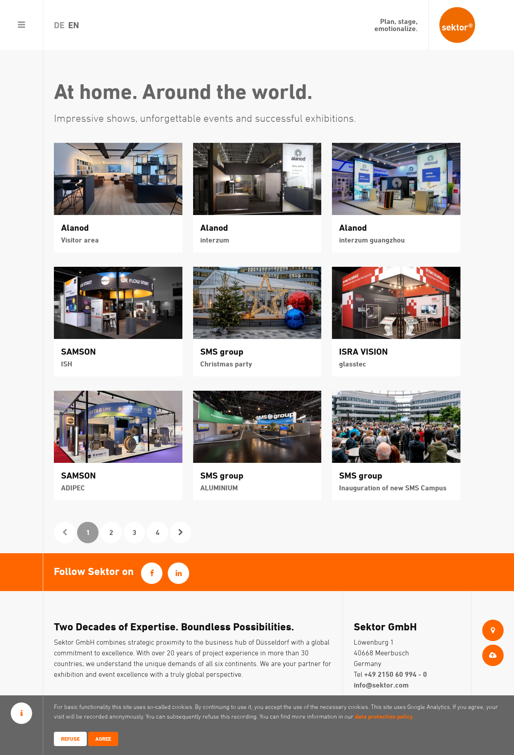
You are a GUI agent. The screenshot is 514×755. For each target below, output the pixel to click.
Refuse (70, 739)
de (59, 25)
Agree (103, 739)
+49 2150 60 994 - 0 (395, 674)
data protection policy (384, 716)
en (73, 25)
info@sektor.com (381, 685)
